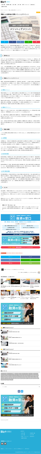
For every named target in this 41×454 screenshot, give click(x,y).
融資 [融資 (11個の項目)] (18, 378)
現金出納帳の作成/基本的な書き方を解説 (14, 331)
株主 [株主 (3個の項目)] (26, 376)
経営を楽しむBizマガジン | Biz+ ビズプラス (27, 452)
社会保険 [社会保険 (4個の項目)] (6, 378)
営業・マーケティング (25, 4)
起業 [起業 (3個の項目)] (5, 379)
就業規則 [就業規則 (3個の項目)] (37, 375)
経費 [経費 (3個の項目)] (15, 378)
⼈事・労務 (19, 4)
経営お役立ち (33, 4)
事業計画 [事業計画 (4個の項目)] (2, 375)
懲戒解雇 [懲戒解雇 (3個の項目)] (6, 376)
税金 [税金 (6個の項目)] (9, 378)
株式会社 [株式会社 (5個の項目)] (29, 376)
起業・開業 (3, 4)
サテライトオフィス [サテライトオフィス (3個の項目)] (25, 373)
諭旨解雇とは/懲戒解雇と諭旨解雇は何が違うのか (15, 337)
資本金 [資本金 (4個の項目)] (38, 378)
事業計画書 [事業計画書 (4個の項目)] (6, 375)
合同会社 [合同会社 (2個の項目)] (28, 375)
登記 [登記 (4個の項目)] (37, 376)
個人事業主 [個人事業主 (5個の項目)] (13, 375)
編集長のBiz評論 (4, 6)
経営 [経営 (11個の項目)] (13, 378)
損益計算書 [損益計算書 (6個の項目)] (10, 376)
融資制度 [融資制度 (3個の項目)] (21, 378)
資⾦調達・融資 (8, 4)
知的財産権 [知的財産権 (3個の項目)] (2, 378)
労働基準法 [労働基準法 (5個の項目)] (24, 375)
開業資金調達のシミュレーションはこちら (20, 247)
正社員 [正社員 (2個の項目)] (32, 376)
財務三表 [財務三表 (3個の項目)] (27, 378)
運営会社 (2, 448)
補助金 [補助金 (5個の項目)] (24, 378)
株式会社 (14, 253)
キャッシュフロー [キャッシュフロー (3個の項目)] (3, 373)
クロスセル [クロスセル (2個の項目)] (16, 373)
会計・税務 (14, 4)
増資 (8, 253)
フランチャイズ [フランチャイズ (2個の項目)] (35, 373)
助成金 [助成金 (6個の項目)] (21, 375)
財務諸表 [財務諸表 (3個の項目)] (30, 378)
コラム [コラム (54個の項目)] (20, 373)
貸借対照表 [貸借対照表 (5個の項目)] (34, 378)
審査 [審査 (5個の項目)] (34, 375)
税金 (18, 253)
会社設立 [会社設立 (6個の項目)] (10, 375)
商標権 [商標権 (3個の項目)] (32, 375)
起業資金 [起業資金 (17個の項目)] (11, 379)
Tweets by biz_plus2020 (4, 419)
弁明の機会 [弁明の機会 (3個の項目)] (2, 376)
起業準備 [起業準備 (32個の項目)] (8, 379)
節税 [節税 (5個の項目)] (11, 378)
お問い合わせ (27, 448)
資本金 (21, 253)
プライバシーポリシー (8, 448)
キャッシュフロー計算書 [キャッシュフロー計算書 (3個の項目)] (10, 373)
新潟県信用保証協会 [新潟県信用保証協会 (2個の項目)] (16, 376)
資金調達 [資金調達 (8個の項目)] (2, 379)
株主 (11, 253)
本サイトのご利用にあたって (18, 448)
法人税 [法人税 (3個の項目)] (35, 376)
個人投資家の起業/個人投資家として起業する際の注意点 (16, 343)
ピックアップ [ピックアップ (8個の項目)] (31, 373)
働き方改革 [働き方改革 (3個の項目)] (17, 375)
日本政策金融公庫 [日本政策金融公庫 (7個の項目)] (22, 376)
